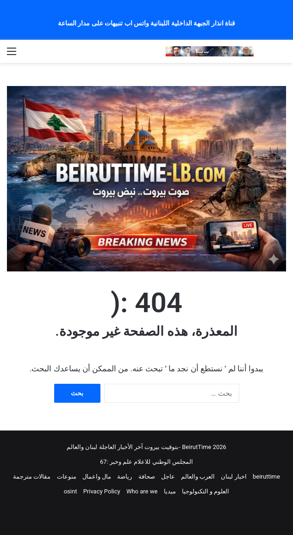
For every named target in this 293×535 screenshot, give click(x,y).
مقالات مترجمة (31, 476)
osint (70, 491)
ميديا (170, 491)
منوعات (66, 476)
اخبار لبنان (233, 476)
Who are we (141, 491)
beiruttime (266, 476)
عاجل (168, 476)
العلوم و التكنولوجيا (205, 491)
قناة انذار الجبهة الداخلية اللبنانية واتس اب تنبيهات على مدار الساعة (147, 23)
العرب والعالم (198, 476)
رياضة (124, 476)
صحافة (146, 476)
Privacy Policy (101, 491)
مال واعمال (96, 476)
